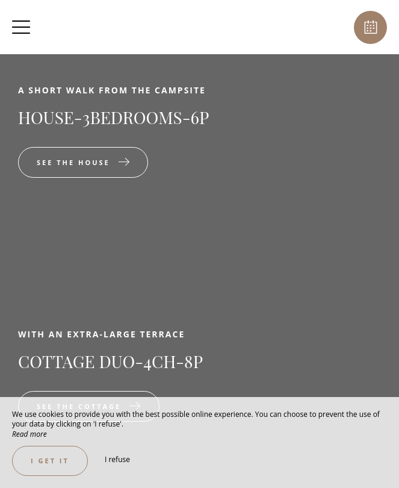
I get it (50, 460)
